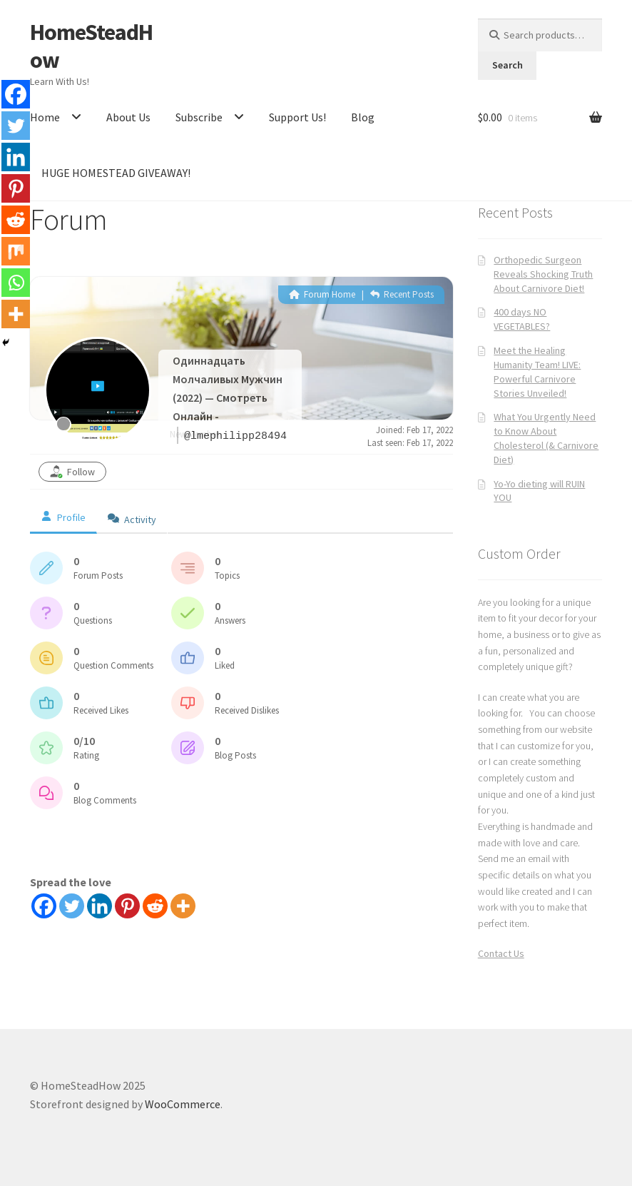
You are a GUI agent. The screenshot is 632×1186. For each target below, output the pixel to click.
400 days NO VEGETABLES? (522, 319)
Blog (362, 117)
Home (45, 117)
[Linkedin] (99, 905)
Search (507, 65)
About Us (128, 117)
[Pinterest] (127, 905)
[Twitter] (71, 905)
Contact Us (501, 953)
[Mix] (15, 251)
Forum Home (322, 294)
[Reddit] (155, 905)
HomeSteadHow (91, 46)
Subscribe (199, 117)
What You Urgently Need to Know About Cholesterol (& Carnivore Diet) (546, 437)
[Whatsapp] (15, 282)
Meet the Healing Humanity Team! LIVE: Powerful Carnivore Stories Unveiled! (537, 371)
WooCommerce (182, 1104)
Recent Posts (402, 294)
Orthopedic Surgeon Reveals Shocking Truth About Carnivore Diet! (543, 274)
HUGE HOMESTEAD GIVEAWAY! (115, 173)
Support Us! (297, 117)
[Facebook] (43, 905)
